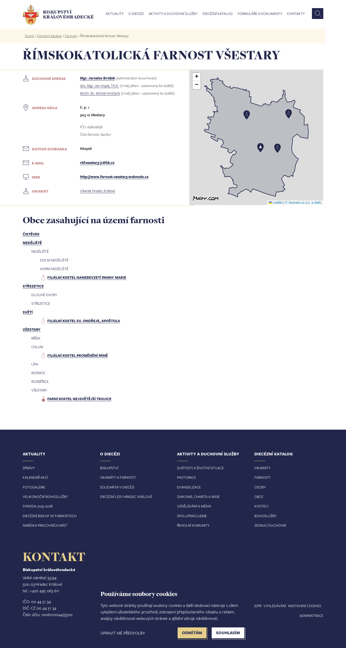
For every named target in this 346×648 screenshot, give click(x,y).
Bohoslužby (265, 515)
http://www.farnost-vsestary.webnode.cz (114, 176)
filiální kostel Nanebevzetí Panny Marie (86, 277)
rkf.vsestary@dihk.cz (97, 162)
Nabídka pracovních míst (45, 525)
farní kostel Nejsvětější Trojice (79, 398)
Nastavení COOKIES (304, 605)
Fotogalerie (34, 487)
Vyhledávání (275, 605)
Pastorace (186, 477)
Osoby (260, 487)
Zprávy (29, 467)
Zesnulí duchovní (270, 525)
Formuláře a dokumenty (260, 14)
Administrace (311, 615)
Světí (28, 312)
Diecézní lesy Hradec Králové (126, 496)
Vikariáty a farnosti (118, 477)
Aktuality (115, 14)
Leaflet (275, 203)
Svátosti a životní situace (200, 467)
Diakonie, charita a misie (198, 496)
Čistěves (31, 234)
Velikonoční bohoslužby (45, 496)
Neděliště (32, 242)
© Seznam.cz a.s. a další (303, 203)
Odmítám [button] (192, 633)
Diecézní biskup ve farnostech (49, 515)
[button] (256, 137)
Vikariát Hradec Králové (97, 190)
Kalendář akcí (35, 477)
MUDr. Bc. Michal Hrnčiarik (100, 93)
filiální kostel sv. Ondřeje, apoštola (83, 320)
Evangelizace (189, 487)
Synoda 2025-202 (37, 506)
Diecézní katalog (217, 14)
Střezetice (33, 286)
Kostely (261, 506)
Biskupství (109, 467)
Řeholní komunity (193, 525)
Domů (29, 35)
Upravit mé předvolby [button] (123, 633)
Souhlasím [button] (228, 633)
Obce (258, 496)
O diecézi (136, 14)
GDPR (257, 605)
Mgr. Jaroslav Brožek (97, 78)
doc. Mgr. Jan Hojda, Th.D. (99, 85)
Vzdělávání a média (194, 506)
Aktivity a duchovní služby (173, 14)
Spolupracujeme (192, 515)
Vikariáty (262, 467)
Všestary (32, 329)
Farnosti (71, 35)
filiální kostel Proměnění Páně (77, 355)
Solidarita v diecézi (117, 487)
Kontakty (296, 14)
